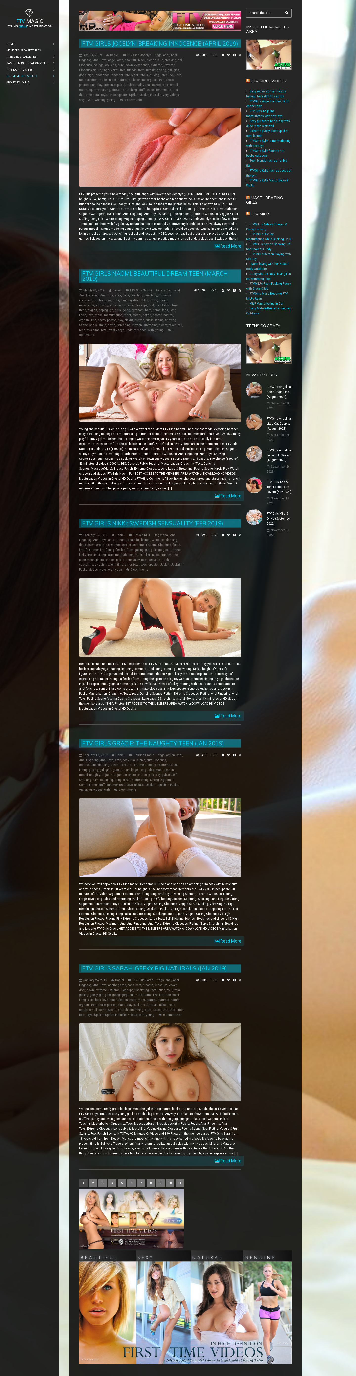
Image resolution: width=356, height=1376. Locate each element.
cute (121, 65)
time (89, 95)
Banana (121, 540)
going (126, 310)
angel (112, 60)
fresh (82, 310)
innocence (102, 75)
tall (180, 325)
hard (148, 310)
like (148, 75)
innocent (117, 75)
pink (92, 85)
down (129, 65)
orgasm (152, 80)
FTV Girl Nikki (142, 535)
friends (132, 70)
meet (127, 315)
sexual (152, 559)
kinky (82, 555)
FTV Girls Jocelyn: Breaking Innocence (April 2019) (160, 43)
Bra (132, 760)
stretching (130, 90)
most (112, 80)
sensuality (133, 559)
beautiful (131, 60)
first (116, 70)
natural (122, 80)
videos (174, 95)
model (103, 80)
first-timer (92, 550)
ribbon (163, 1005)
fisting (110, 550)
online (141, 80)
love (178, 75)
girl (170, 70)
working (100, 100)
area (120, 60)
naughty (94, 775)
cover (173, 985)
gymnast (138, 310)
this (81, 95)
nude (132, 80)
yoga (118, 569)
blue (160, 60)
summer (112, 785)
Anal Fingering (89, 295)
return (154, 1005)
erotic (100, 545)
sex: (166, 85)
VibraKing (85, 789)
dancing (126, 300)
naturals (163, 1000)
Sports (112, 1010)
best (138, 985)
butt (149, 760)
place (121, 1005)
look (171, 75)
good (82, 75)
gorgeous (164, 550)
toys (104, 95)
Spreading (124, 325)
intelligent (131, 75)
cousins (110, 65)
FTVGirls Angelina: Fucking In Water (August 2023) (279, 455)
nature (175, 1000)
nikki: (147, 555)
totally (113, 330)
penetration (87, 559)
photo (170, 80)
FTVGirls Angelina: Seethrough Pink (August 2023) (279, 392)
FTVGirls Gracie (143, 755)
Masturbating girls (264, 199)
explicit (127, 545)
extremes (165, 765)
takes (173, 325)
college (98, 65)
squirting (104, 90)
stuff (141, 90)
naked (147, 315)
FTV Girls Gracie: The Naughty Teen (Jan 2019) (153, 743)
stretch (116, 90)
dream (163, 300)
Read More (230, 246)
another (113, 985)
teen (82, 330)
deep (136, 300)
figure (97, 70)
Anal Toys (100, 60)
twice (112, 95)
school (156, 85)
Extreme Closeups (134, 305)
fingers (107, 70)
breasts (148, 985)
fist (102, 550)
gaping (161, 70)
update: (122, 95)
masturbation (88, 80)
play (99, 85)
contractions (102, 300)
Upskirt (133, 95)
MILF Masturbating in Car (266, 303)
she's (93, 325)
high (90, 75)
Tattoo (157, 1010)
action (168, 290)
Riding (159, 320)
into (142, 75)
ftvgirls (151, 70)
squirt (92, 90)
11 (179, 1183)
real (148, 85)
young (111, 100)
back (126, 295)
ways (82, 100)
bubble (140, 760)
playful (129, 320)
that (175, 90)
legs (165, 310)
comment (85, 300)
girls (176, 70)
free (123, 70)
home (157, 310)
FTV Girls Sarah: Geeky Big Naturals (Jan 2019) (154, 968)
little (168, 995)
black (141, 60)
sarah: (83, 1010)
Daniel (114, 55)
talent (112, 564)
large (134, 770)
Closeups (85, 65)
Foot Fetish (163, 305)
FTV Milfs (261, 213)
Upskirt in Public (150, 95)
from (141, 70)
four (169, 990)
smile (102, 325)
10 (170, 1183)
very (165, 95)
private (139, 320)
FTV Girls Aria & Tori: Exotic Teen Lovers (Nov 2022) (279, 487)
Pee (161, 80)
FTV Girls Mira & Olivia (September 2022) (279, 518)
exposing (102, 305)
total (96, 95)
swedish (100, 564)
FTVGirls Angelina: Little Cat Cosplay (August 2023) (279, 423)
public (121, 85)
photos (84, 85)
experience (141, 65)
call (180, 60)
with (90, 100)
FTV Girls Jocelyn (139, 55)
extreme (156, 65)
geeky (94, 995)
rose (172, 1005)
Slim (96, 780)
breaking (170, 60)
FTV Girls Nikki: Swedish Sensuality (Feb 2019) (152, 523)
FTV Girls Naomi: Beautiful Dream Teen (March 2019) (155, 276)
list (95, 555)
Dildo (144, 300)
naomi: (157, 315)
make (99, 315)
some (83, 90)
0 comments (133, 100)
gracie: (117, 770)
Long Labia (160, 75)
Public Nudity (135, 85)
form (130, 550)
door (82, 990)
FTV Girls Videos (268, 80)
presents (110, 85)
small (174, 85)
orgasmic (120, 775)
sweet (150, 90)
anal (166, 55)
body (154, 295)
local (175, 995)
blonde (151, 60)
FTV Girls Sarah (143, 980)
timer (128, 564)
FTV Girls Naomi (141, 290)
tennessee (163, 90)
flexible (120, 550)
